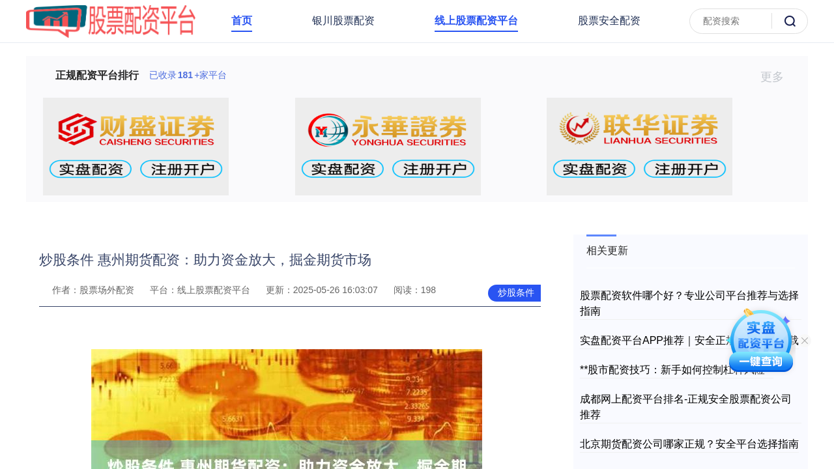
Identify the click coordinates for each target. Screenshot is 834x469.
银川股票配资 (343, 20)
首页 (241, 20)
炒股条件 (516, 292)
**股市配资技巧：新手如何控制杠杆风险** (676, 369)
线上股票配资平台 (476, 20)
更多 (777, 76)
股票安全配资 (609, 20)
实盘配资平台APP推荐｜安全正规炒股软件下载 (689, 340)
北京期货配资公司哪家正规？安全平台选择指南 (689, 443)
